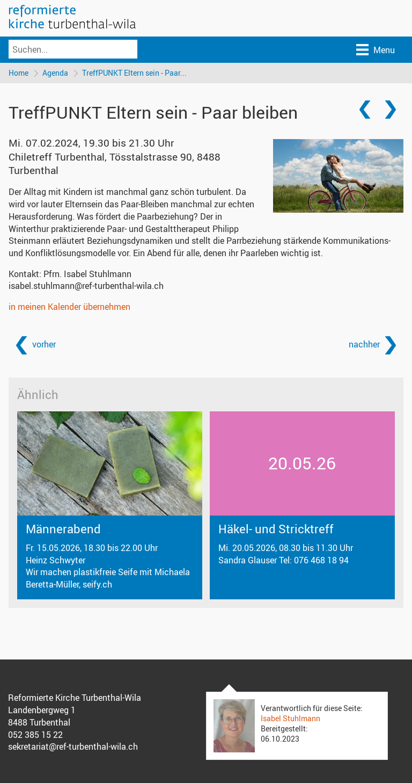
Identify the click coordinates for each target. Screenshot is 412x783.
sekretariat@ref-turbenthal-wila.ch (73, 746)
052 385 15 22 (35, 735)
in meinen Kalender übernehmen (69, 307)
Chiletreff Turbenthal (114, 163)
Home (18, 73)
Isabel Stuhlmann (290, 718)
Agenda (55, 73)
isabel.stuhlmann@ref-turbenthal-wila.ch (86, 286)
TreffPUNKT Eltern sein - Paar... (134, 73)
